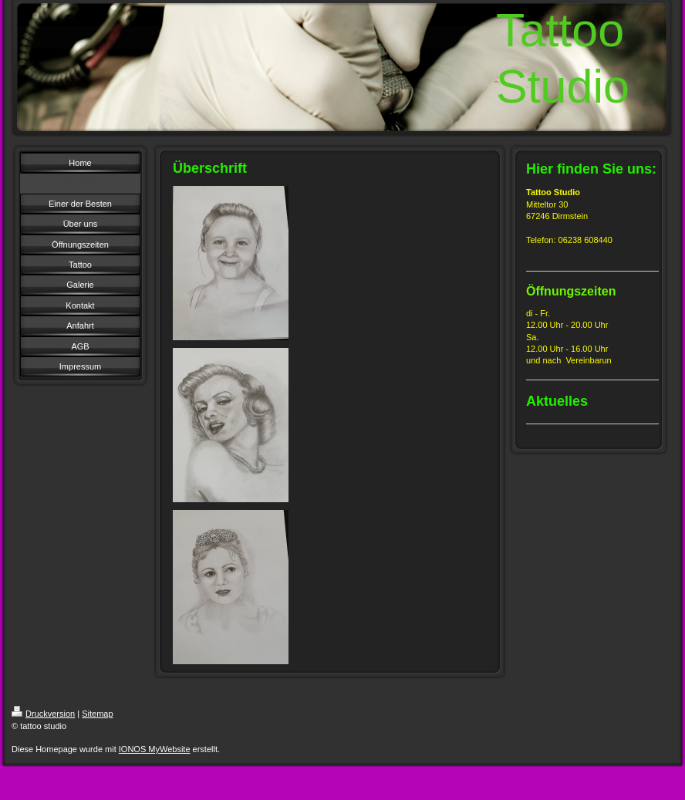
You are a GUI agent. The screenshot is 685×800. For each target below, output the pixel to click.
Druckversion (43, 713)
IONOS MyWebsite (155, 749)
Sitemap (97, 713)
